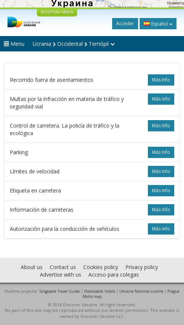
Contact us (63, 267)
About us (32, 267)
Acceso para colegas (113, 274)
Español (158, 23)
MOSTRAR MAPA (57, 12)
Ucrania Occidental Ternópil (74, 43)
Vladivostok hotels (99, 291)
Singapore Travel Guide (59, 291)
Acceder (125, 23)
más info (161, 80)
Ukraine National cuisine (141, 291)
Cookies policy (100, 267)
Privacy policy (141, 267)
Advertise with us (60, 274)
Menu (14, 43)
